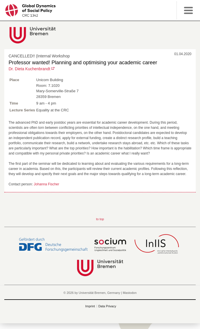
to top (100, 219)
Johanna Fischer (46, 184)
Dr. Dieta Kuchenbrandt (29, 69)
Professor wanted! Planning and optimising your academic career (83, 62)
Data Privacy (107, 306)
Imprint (90, 306)
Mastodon (129, 292)
